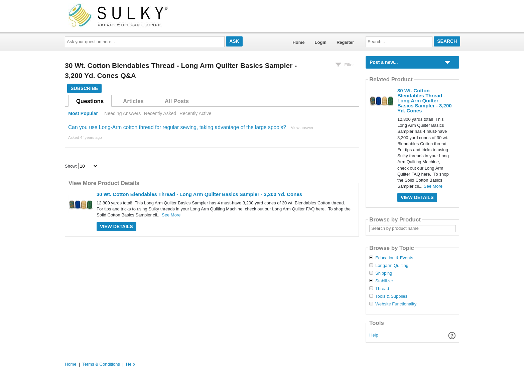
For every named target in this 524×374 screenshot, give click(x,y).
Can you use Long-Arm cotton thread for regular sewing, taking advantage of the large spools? (177, 127)
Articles (133, 101)
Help (373, 335)
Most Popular (83, 113)
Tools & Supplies (391, 296)
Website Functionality (395, 304)
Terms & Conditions (101, 364)
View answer (302, 127)
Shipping (383, 273)
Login (320, 42)
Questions (90, 101)
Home (298, 42)
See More (171, 214)
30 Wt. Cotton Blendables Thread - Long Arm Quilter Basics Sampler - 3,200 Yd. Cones (199, 194)
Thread (382, 288)
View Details (116, 226)
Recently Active (195, 113)
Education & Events (394, 258)
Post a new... (384, 62)
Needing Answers (122, 113)
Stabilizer (384, 281)
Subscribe (84, 88)
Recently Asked (160, 113)
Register (345, 42)
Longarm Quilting (391, 265)
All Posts (177, 101)
